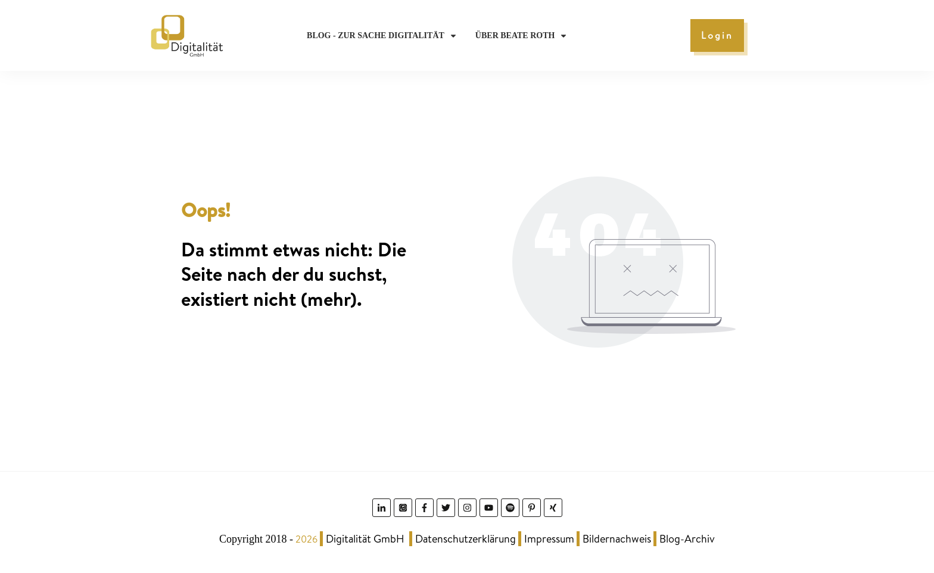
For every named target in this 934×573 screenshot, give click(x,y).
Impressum (549, 538)
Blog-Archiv (687, 538)
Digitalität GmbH (365, 538)
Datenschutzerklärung (465, 538)
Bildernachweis (617, 538)
